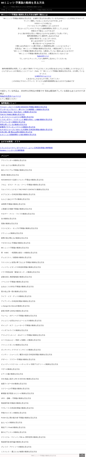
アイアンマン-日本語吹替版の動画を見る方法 (18, 301)
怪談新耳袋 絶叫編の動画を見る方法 (14, 442)
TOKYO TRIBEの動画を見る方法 (12, 114)
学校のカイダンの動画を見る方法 (13, 413)
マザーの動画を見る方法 (10, 369)
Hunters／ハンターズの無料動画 (12, 150)
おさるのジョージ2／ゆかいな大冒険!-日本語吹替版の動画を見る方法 (26, 129)
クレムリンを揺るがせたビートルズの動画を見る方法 (21, 321)
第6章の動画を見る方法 (10, 175)
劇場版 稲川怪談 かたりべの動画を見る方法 (17, 393)
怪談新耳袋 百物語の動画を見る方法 (14, 403)
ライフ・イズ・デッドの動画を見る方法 (16, 296)
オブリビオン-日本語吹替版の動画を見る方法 (18, 194)
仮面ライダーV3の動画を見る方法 (14, 384)
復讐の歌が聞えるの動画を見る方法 (14, 238)
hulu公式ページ (43, 56)
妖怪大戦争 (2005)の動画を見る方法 (14, 311)
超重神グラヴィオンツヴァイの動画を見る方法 (17, 127)
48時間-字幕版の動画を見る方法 (13, 204)
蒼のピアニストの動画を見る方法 (13, 432)
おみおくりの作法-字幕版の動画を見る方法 (17, 286)
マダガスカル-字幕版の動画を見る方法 (15, 243)
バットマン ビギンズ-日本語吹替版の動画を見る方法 (21, 267)
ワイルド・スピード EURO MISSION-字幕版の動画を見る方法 (23, 107)
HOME (3, 10)
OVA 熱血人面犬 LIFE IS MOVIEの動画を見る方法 (20, 379)
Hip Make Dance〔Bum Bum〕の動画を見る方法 (18, 112)
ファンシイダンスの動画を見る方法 (14, 345)
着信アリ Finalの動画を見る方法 (13, 427)
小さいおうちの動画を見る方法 (13, 165)
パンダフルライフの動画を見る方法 (14, 330)
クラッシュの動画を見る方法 (12, 233)
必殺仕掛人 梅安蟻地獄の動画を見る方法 (16, 277)
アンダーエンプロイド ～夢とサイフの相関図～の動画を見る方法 (24, 109)
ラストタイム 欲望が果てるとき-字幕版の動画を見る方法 (22, 262)
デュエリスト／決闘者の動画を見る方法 (16, 257)
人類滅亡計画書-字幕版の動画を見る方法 (16, 209)
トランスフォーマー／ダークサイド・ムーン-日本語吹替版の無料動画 (26, 148)
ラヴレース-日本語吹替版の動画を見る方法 (17, 408)
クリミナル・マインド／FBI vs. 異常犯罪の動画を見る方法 (23, 437)
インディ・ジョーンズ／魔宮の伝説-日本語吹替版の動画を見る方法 (26, 354)
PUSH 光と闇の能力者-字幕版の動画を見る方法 (19, 418)
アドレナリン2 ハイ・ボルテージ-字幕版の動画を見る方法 (23, 335)
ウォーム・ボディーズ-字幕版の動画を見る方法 (19, 316)
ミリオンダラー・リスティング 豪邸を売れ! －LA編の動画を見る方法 (26, 119)
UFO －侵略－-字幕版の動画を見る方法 (16, 398)
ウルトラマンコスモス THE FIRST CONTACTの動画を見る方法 (25, 189)
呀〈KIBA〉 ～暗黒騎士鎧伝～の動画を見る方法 (19, 253)
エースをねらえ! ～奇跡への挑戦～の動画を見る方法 (21, 340)
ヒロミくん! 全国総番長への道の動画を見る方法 (18, 134)
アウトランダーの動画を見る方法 (18, 10)
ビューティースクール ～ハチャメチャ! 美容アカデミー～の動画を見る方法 (29, 364)
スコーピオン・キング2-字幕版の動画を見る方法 (19, 228)
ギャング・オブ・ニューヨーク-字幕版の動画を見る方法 (22, 325)
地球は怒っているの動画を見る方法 (13, 124)
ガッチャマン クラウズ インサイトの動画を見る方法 (21, 350)
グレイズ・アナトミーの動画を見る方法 (16, 447)
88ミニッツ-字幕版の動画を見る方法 (41, 10)
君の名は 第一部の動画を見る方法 (14, 291)
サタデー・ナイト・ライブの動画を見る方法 (18, 214)
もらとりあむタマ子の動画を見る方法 (15, 199)
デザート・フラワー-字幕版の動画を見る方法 (18, 359)
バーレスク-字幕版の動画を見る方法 (15, 282)
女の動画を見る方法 (8, 219)
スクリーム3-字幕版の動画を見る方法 (15, 388)
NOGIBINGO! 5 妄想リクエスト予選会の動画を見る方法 (22, 180)
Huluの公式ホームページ (10, 96)
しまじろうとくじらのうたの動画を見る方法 (17, 117)
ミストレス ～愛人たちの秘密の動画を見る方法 (19, 452)
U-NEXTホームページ (43, 76)
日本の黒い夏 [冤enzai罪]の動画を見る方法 (16, 132)
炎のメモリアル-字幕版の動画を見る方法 (16, 170)
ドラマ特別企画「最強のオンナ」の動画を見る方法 (20, 272)
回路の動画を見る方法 (9, 223)
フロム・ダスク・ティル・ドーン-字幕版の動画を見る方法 (23, 185)
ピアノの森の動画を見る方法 (12, 374)
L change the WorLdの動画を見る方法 (15, 306)
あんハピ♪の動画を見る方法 (11, 422)
